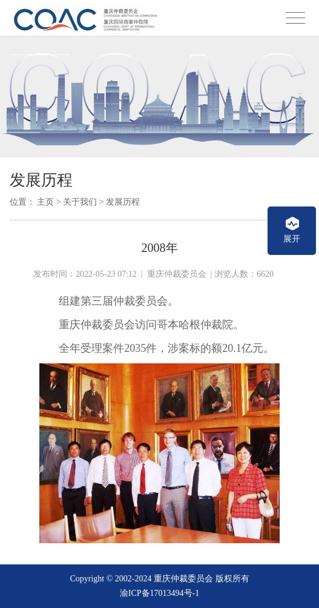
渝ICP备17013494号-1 (159, 593)
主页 (45, 202)
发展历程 (123, 202)
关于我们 (80, 202)
